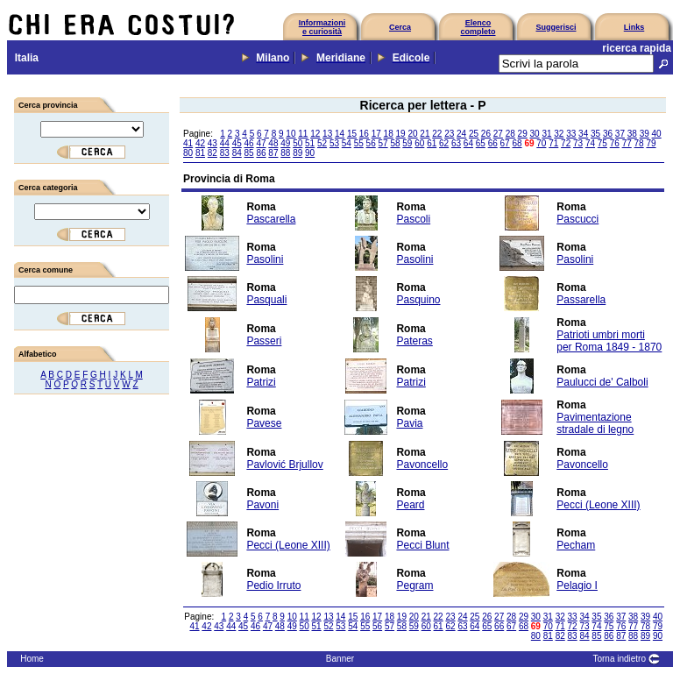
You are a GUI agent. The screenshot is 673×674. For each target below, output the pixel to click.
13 (327, 133)
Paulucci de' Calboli (602, 382)
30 (534, 133)
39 (644, 133)
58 (395, 143)
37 (620, 133)
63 (456, 143)
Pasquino (418, 300)
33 (571, 133)
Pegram (414, 585)
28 (510, 133)
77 (627, 143)
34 (583, 133)
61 (431, 143)
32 (558, 133)
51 (310, 143)
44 (225, 143)
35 (595, 133)
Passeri (263, 341)
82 (212, 153)
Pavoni (262, 505)
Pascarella (270, 219)
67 (505, 143)
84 (237, 153)
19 (401, 133)
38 (632, 133)
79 (650, 143)
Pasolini (264, 259)
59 (407, 143)
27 (498, 133)
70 (541, 143)
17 (376, 133)
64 (468, 143)
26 (486, 133)
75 (602, 143)
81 (200, 153)
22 (437, 133)
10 (290, 133)
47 (261, 143)
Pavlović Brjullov (284, 464)
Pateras (414, 341)
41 (188, 143)
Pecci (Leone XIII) (598, 505)
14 (339, 133)
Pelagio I (577, 585)
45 (237, 143)
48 (273, 143)
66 (493, 143)
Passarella (581, 300)
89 (297, 153)
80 (188, 153)
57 (383, 143)
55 (359, 143)
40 (657, 133)
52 (322, 143)
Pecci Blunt (422, 545)
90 (310, 153)
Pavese (263, 423)
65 (480, 143)
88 (285, 153)
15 (352, 133)
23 (449, 133)
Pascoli (413, 219)
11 (303, 133)
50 (297, 143)
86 (261, 153)
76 (615, 143)
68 (516, 143)
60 (419, 143)
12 (315, 133)
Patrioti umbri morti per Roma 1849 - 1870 (609, 341)
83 (225, 153)
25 (473, 133)
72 (565, 143)
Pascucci (577, 219)
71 (553, 143)
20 (412, 133)
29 (523, 133)
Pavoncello (422, 464)
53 (334, 143)
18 (388, 133)
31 (546, 133)
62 (444, 143)
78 (639, 143)
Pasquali (266, 300)
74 (590, 143)
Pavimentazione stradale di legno (595, 423)
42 (200, 143)
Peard (410, 505)
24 (461, 133)
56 (371, 143)
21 (424, 133)
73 (578, 143)
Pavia (409, 423)
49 (285, 143)
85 (249, 153)
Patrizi (260, 382)
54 (346, 143)
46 (249, 143)
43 (212, 143)
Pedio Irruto (273, 585)
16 (364, 133)
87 (273, 153)
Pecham (575, 545)
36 (608, 133)
